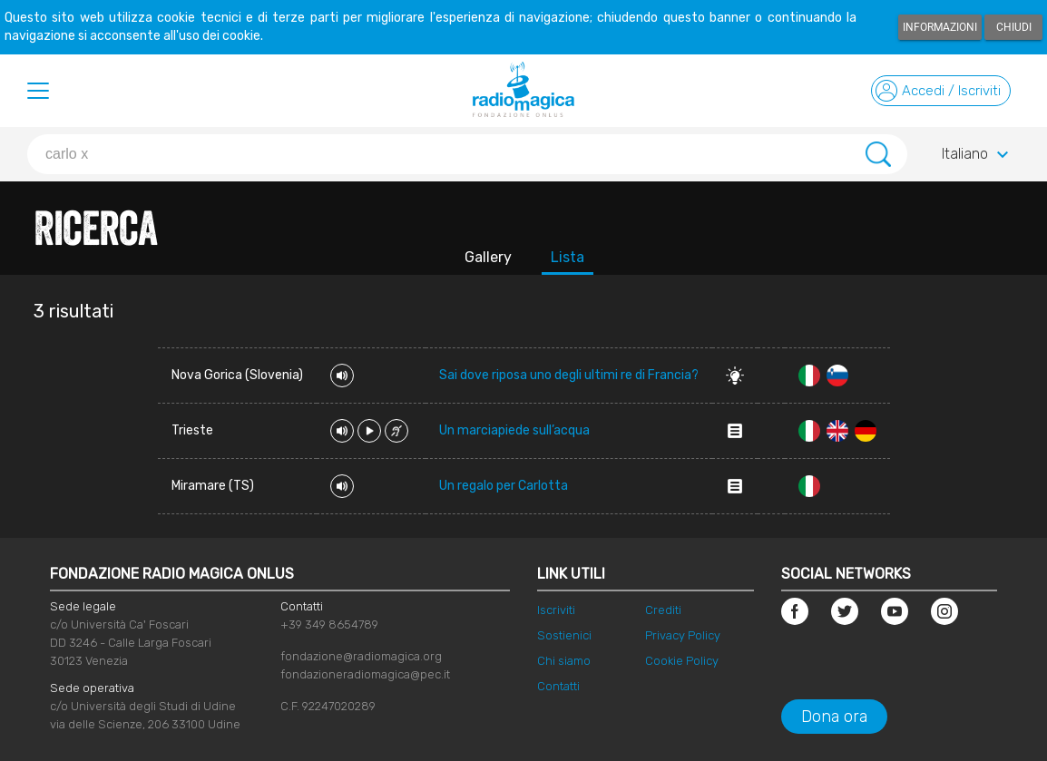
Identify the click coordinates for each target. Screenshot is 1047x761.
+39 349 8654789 (329, 624)
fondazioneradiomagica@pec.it (365, 674)
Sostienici (564, 635)
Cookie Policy (682, 661)
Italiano (977, 155)
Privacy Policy (682, 635)
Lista (567, 257)
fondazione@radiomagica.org (361, 656)
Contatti (558, 686)
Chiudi (1014, 27)
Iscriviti (556, 610)
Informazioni (940, 27)
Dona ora (834, 717)
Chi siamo (564, 661)
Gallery (488, 257)
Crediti (663, 610)
